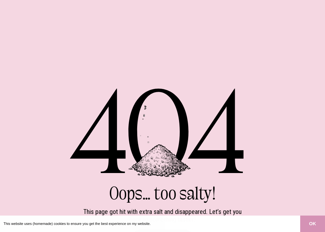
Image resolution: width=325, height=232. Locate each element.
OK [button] (312, 223)
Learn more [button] (161, 224)
